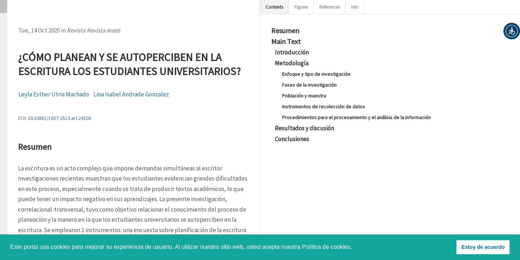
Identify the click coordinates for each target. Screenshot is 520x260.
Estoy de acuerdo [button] (483, 247)
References (329, 7)
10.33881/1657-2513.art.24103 (59, 118)
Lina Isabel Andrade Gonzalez (131, 94)
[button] (511, 31)
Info (355, 7)
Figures (301, 7)
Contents (274, 7)
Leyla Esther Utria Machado (53, 94)
